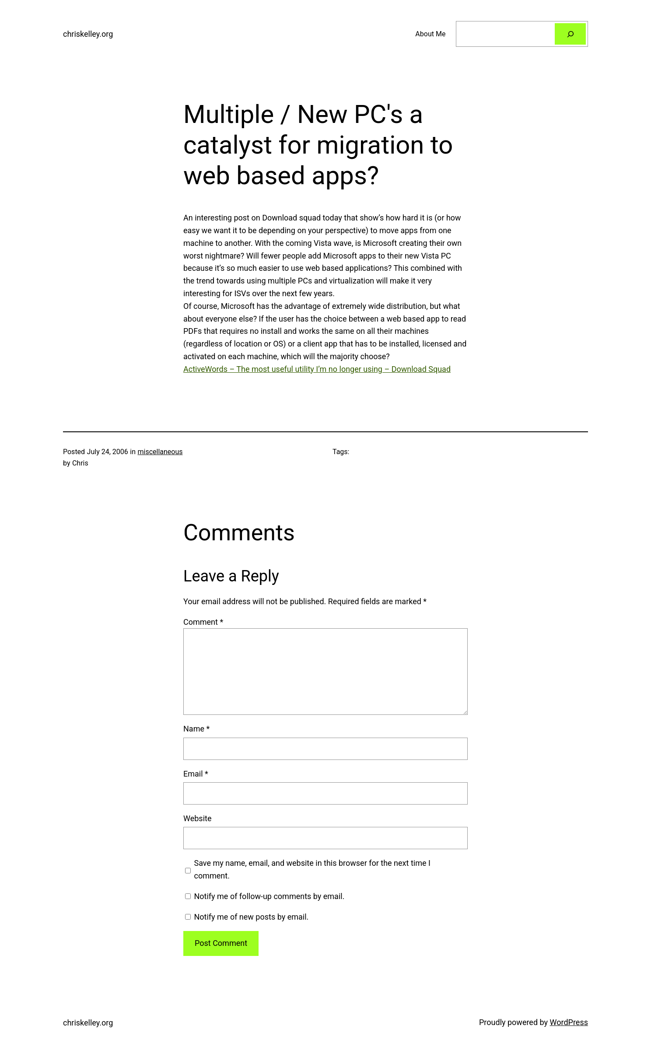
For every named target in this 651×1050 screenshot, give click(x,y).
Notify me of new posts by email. (251, 916)
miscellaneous (159, 452)
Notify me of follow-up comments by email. (269, 896)
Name (196, 728)
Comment (203, 621)
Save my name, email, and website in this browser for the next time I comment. (312, 869)
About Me (430, 34)
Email (195, 773)
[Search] (570, 34)
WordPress (569, 1022)
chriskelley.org (88, 33)
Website (197, 818)
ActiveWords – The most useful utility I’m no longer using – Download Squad (317, 369)
